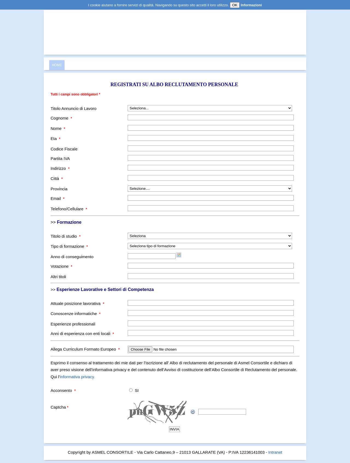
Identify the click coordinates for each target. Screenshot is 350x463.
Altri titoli (58, 276)
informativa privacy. (77, 376)
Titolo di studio (65, 236)
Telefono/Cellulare (69, 208)
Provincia (59, 189)
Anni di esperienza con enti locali (82, 333)
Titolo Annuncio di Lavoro (74, 108)
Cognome (61, 118)
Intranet (275, 452)
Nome (58, 128)
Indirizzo (60, 168)
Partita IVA (60, 158)
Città (57, 178)
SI (137, 390)
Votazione (61, 266)
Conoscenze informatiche (75, 313)
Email (58, 198)
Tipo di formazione (69, 246)
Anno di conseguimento (72, 256)
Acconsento (63, 390)
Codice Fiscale (64, 149)
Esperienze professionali (73, 324)
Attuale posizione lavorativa (77, 303)
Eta (55, 138)
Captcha (59, 407)
